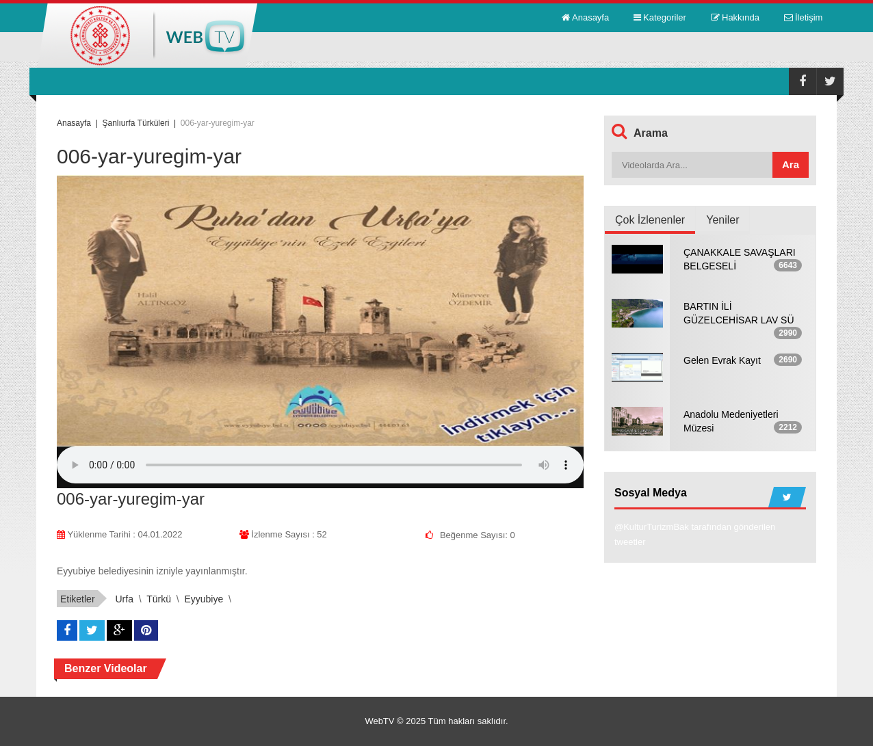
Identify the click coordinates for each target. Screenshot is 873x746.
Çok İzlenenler (650, 220)
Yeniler (722, 220)
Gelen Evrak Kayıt (722, 360)
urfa (124, 599)
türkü (158, 599)
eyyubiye (203, 599)
